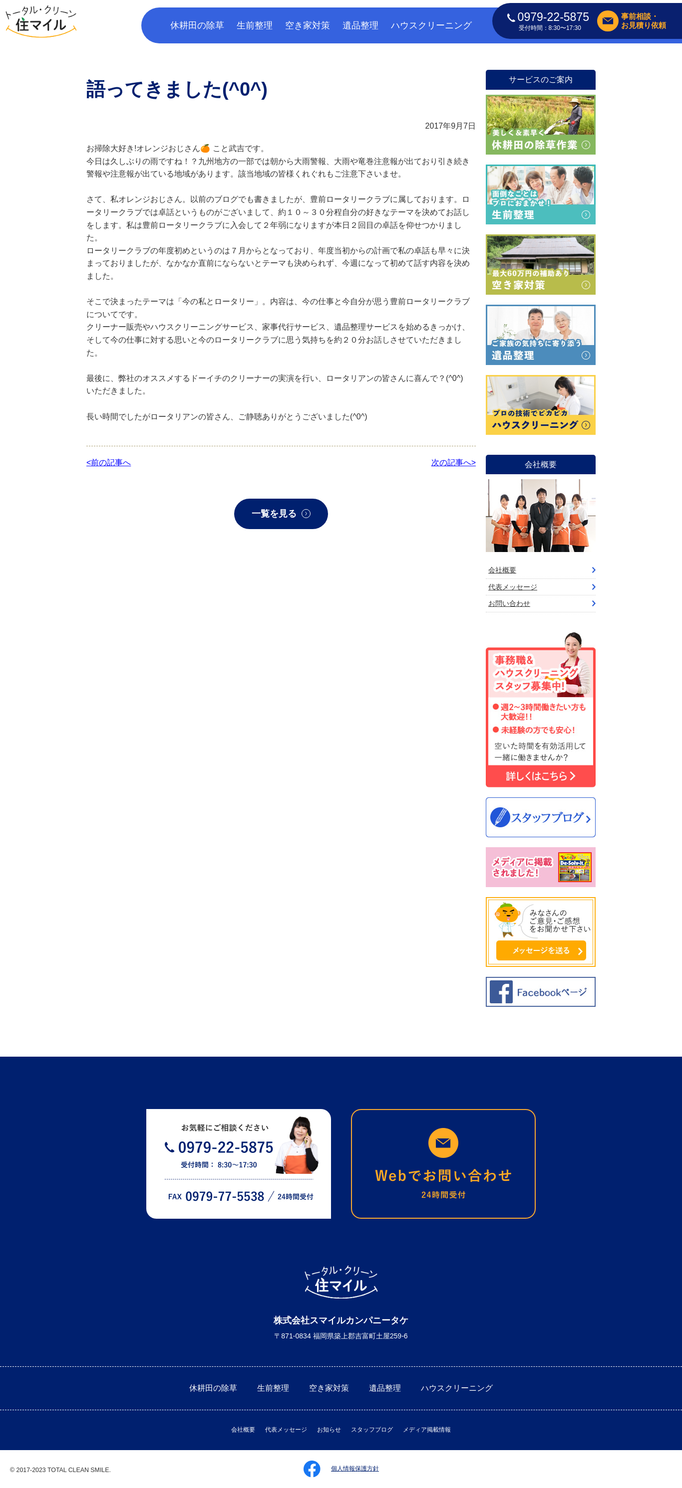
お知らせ (329, 1429)
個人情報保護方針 (355, 1468)
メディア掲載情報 (427, 1429)
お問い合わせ (509, 603)
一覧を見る (274, 514)
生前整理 (255, 25)
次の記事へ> (453, 462)
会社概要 (502, 570)
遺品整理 (360, 25)
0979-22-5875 (548, 16)
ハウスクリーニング (431, 25)
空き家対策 (307, 25)
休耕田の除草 (197, 25)
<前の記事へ (108, 462)
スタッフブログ (372, 1429)
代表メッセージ (512, 587)
